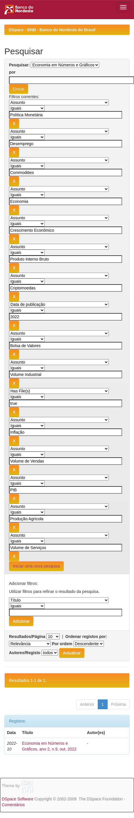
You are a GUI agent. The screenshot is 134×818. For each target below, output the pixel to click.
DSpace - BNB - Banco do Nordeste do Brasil (52, 29)
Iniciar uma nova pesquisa (36, 566)
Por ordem (62, 643)
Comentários (13, 804)
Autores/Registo (24, 652)
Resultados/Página (27, 636)
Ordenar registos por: (86, 636)
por (12, 72)
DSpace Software (17, 799)
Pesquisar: (19, 65)
